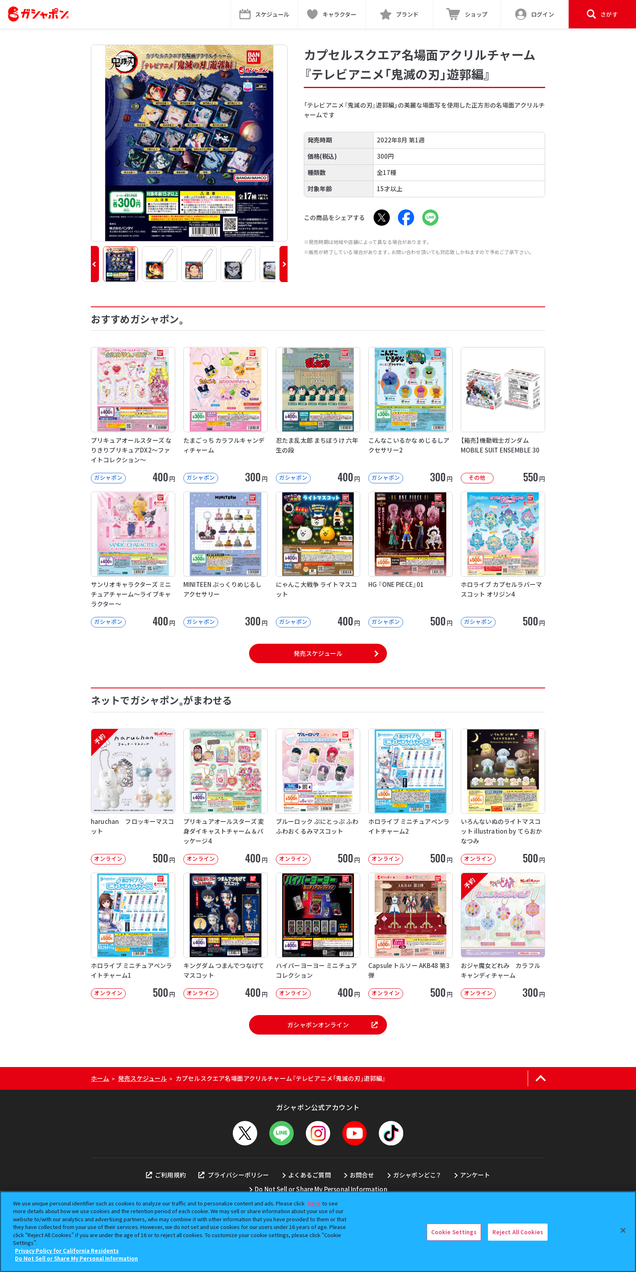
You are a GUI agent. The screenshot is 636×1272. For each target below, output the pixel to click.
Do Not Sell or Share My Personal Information (321, 1189)
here (314, 1203)
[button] (95, 264)
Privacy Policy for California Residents (67, 1251)
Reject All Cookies (517, 1232)
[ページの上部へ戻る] (540, 1078)
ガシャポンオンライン (332, 1024)
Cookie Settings (454, 1232)
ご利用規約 (166, 1175)
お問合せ (362, 1175)
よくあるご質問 (309, 1175)
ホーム (100, 1078)
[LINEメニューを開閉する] (281, 1133)
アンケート (475, 1175)
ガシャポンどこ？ (417, 1175)
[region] (318, 1231)
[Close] (623, 1231)
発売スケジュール (318, 653)
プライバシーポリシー (233, 1175)
